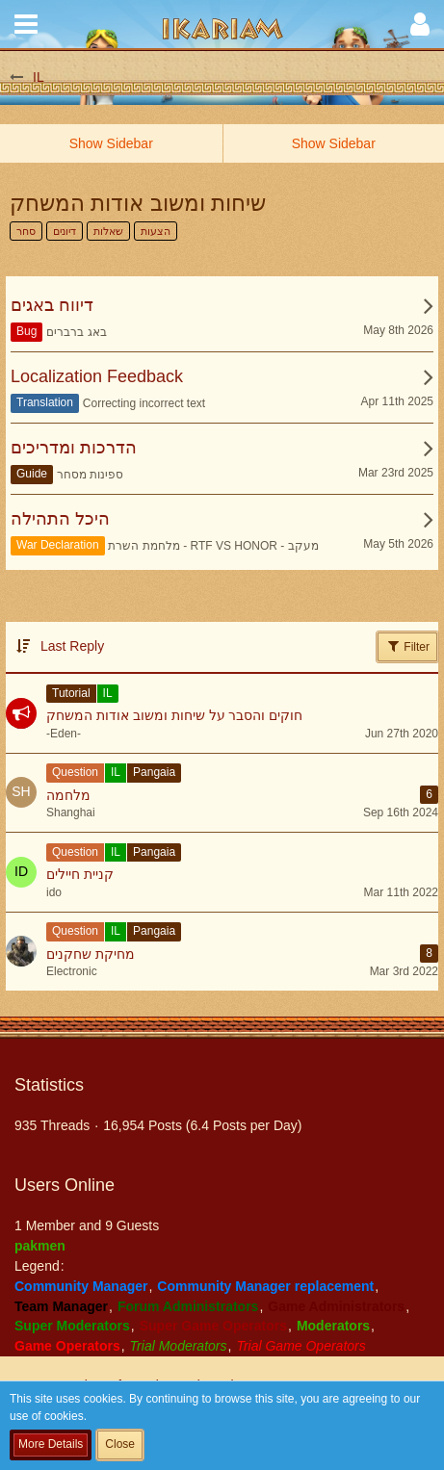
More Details (50, 1444)
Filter (407, 646)
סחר (26, 231)
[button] (26, 24)
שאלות (108, 231)
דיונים (64, 231)
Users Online (64, 1185)
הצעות (155, 231)
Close (120, 1444)
